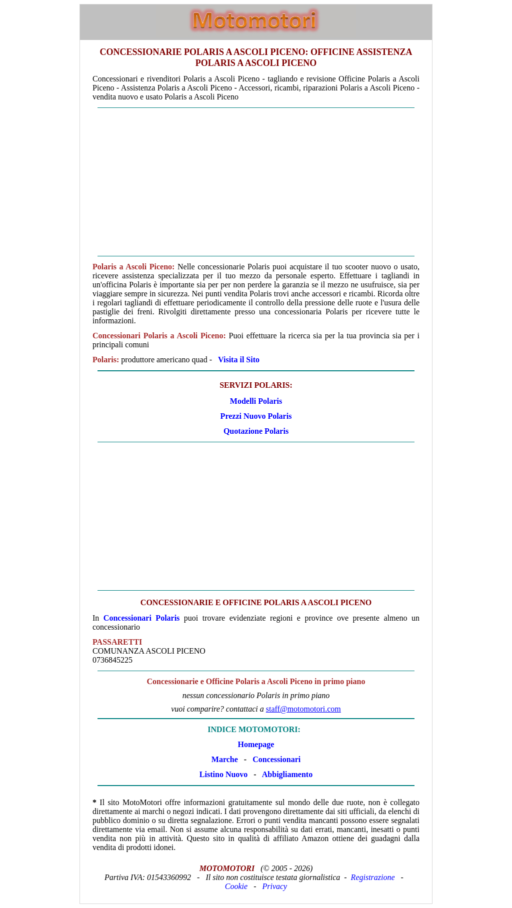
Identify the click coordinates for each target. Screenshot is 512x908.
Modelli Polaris (256, 401)
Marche (225, 759)
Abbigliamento (287, 774)
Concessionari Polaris (142, 618)
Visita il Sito (239, 359)
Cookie (236, 886)
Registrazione (373, 877)
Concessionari (276, 759)
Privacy (274, 886)
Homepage (256, 744)
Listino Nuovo (224, 774)
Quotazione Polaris (256, 431)
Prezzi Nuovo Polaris (256, 416)
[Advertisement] (256, 182)
